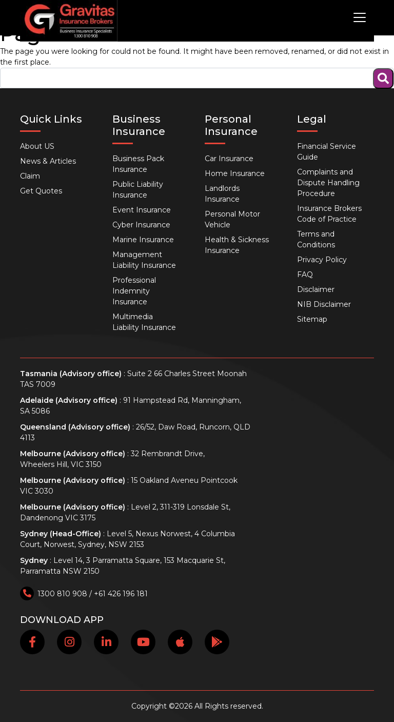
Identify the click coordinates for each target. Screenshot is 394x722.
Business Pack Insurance (138, 164)
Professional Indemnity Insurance (134, 291)
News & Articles (48, 161)
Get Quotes (41, 191)
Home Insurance (235, 173)
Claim (30, 176)
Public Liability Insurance (137, 190)
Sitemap (312, 319)
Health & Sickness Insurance (237, 245)
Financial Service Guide (326, 152)
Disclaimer (315, 289)
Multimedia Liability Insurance (144, 322)
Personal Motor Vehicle (232, 219)
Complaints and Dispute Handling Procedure (328, 182)
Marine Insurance (143, 239)
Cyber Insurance (141, 224)
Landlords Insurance (222, 194)
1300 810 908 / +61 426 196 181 (84, 593)
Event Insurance (141, 209)
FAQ (305, 274)
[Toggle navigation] (359, 17)
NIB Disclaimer (324, 304)
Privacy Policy (322, 259)
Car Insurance (229, 158)
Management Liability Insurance (144, 260)
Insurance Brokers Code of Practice (329, 214)
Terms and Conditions (316, 239)
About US (37, 146)
